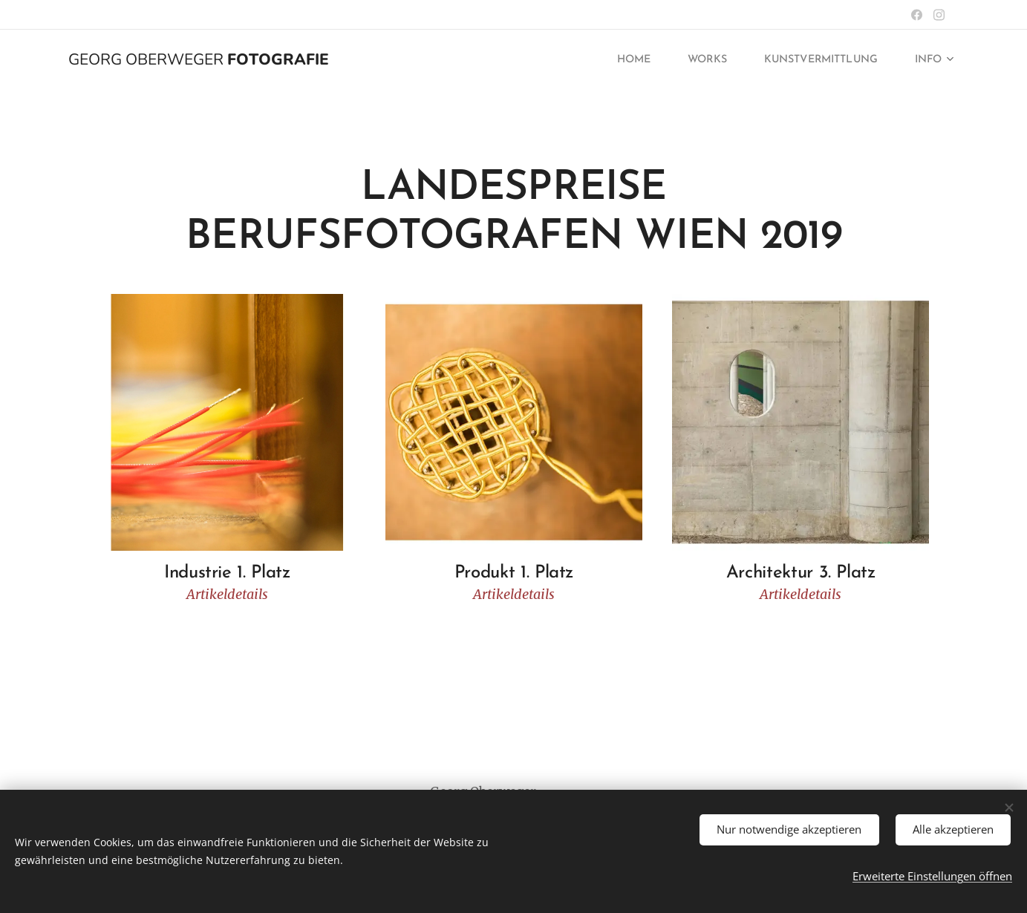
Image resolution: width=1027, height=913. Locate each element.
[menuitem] (614, 60)
